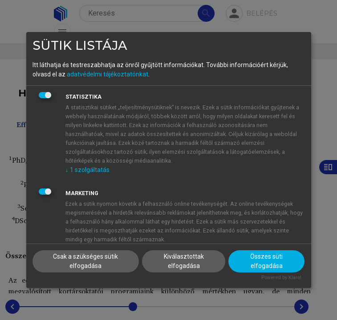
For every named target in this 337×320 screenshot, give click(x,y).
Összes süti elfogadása (266, 261)
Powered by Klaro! (281, 277)
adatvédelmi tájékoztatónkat (107, 74)
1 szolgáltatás (87, 169)
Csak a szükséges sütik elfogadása (85, 261)
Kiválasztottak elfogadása (184, 261)
